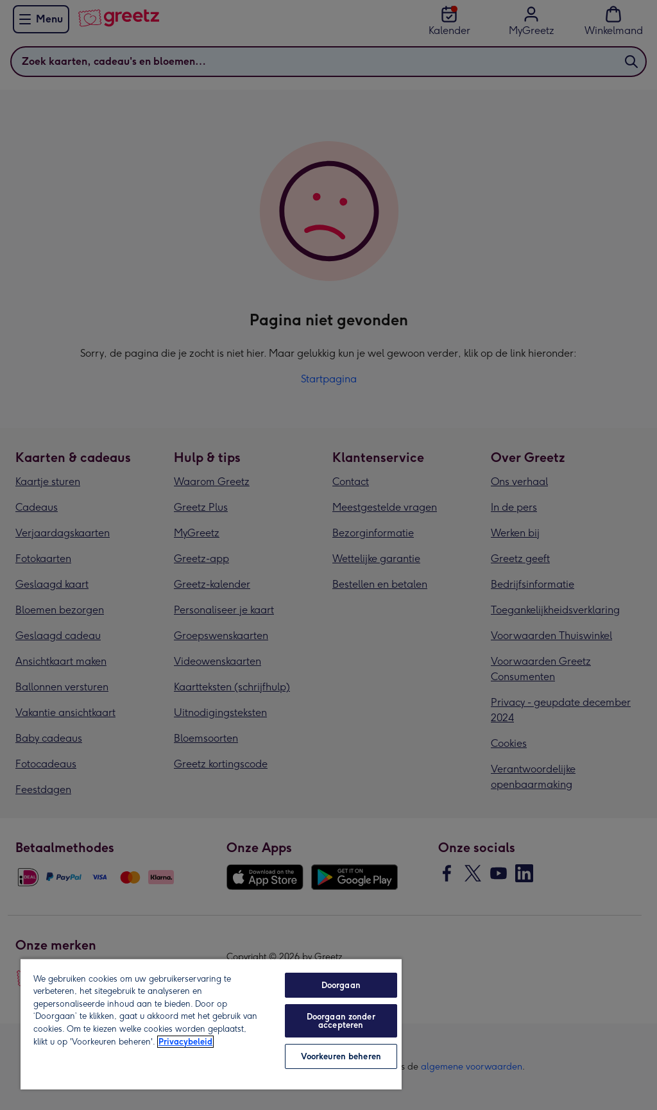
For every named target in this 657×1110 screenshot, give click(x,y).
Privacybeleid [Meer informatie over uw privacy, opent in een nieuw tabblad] (185, 1041)
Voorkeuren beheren (341, 1056)
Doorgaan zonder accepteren (341, 1021)
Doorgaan (341, 985)
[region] (211, 1023)
